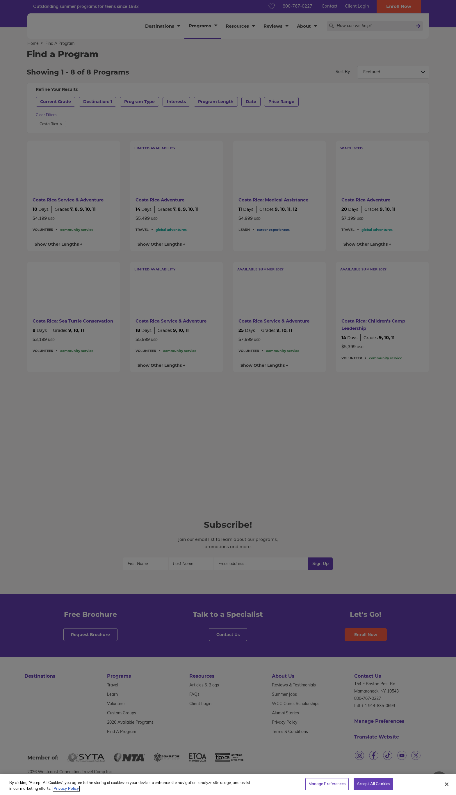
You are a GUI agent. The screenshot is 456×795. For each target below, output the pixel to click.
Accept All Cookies (373, 787)
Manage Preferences (327, 787)
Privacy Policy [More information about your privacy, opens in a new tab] (66, 792)
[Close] (446, 787)
